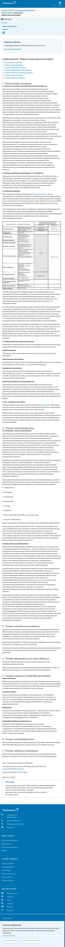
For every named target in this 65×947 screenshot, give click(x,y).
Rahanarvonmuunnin (8, 873)
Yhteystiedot (7, 918)
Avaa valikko (6, 19)
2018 (3, 13)
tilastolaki (44, 405)
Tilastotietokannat (8, 867)
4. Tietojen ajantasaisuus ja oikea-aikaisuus (25, 658)
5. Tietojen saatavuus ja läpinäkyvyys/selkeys (26, 675)
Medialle (4, 850)
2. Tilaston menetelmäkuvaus (18, 428)
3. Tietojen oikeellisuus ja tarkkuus (21, 626)
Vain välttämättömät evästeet (30, 940)
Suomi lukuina (6, 870)
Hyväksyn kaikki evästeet (11, 940)
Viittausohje (9, 782)
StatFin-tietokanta (8, 863)
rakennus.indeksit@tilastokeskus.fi (13, 769)
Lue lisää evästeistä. (8, 936)
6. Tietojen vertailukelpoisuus (18, 739)
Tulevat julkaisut (7, 877)
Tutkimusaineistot (8, 880)
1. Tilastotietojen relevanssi (17, 83)
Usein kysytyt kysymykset (10, 847)
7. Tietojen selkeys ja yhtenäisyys (20, 750)
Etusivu (4, 10)
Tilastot (11, 10)
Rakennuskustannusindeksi (24, 10)
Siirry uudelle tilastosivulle (12, 49)
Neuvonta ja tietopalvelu (10, 840)
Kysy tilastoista (7, 844)
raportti (40, 580)
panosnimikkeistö (41, 194)
